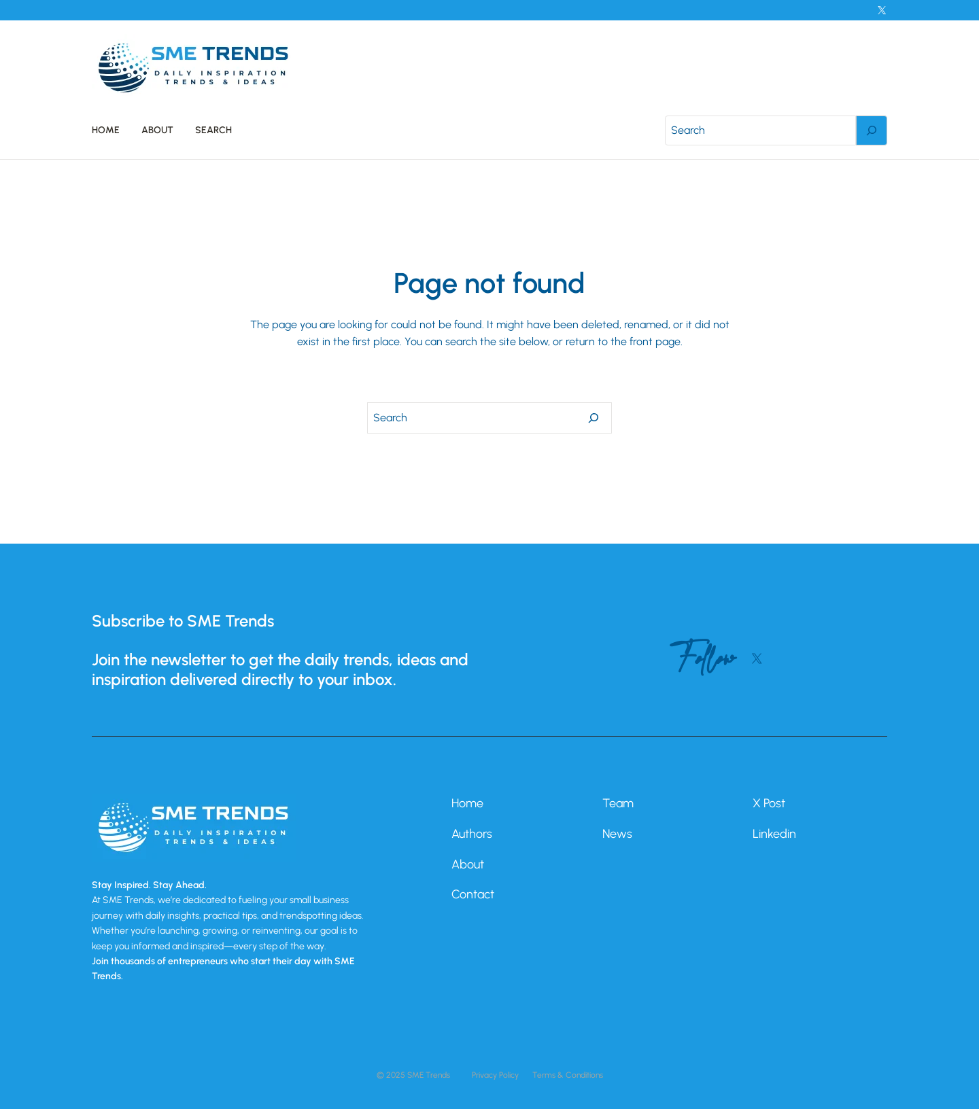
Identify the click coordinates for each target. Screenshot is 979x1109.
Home (467, 803)
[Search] (871, 130)
